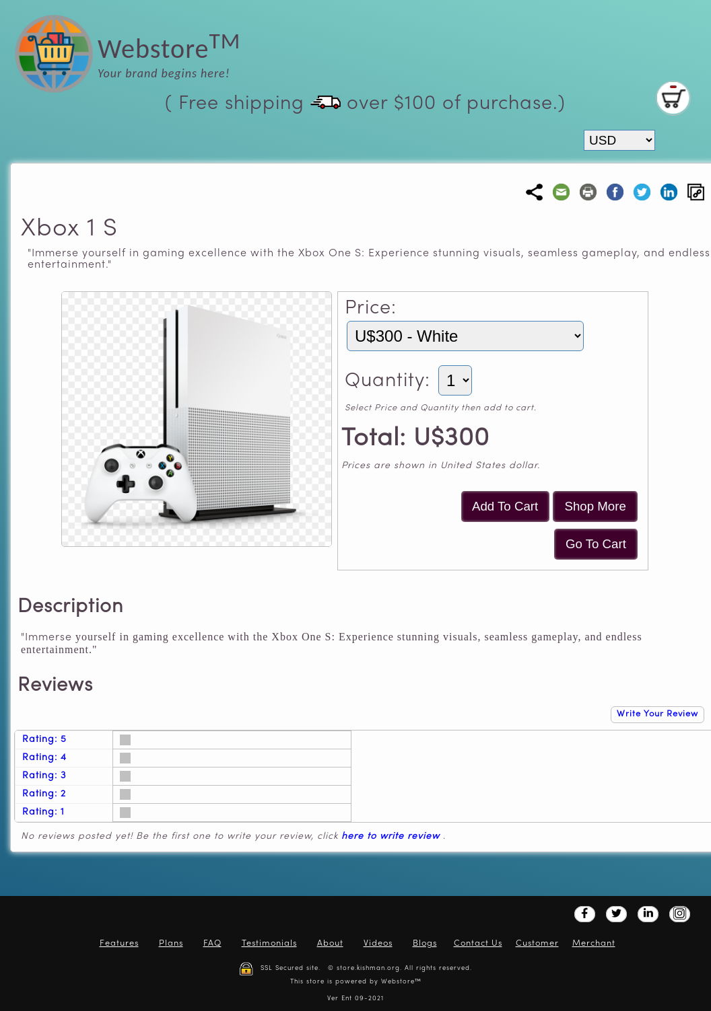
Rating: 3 (44, 776)
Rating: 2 (44, 794)
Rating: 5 (44, 739)
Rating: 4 (44, 757)
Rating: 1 (43, 812)
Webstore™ (401, 982)
